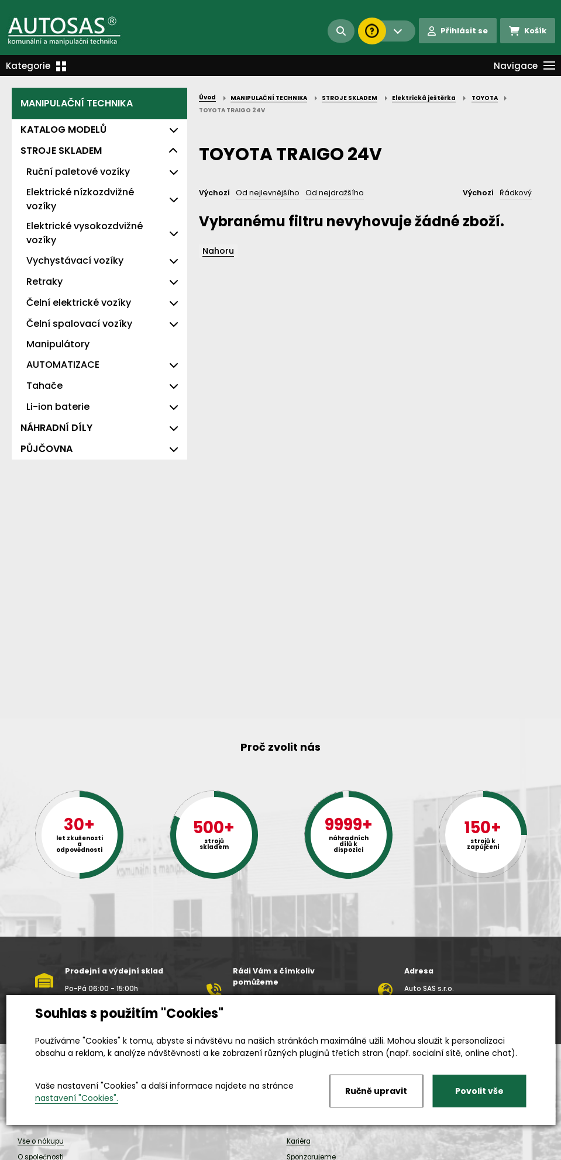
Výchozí (214, 193)
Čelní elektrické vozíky (78, 302)
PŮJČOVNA (46, 448)
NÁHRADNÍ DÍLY (56, 427)
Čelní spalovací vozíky (79, 323)
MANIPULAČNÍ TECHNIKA (76, 103)
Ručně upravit (376, 1091)
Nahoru (218, 251)
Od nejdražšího (334, 193)
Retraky (44, 281)
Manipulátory (58, 344)
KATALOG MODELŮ (63, 129)
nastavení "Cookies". (76, 1098)
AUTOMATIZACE (62, 364)
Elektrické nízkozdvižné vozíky (80, 199)
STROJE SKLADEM (61, 150)
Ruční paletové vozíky (78, 171)
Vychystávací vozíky (74, 260)
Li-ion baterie (58, 406)
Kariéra (299, 1141)
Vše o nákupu (41, 1141)
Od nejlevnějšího (268, 193)
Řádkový (516, 193)
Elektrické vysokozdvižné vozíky (84, 233)
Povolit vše (479, 1091)
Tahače (44, 385)
